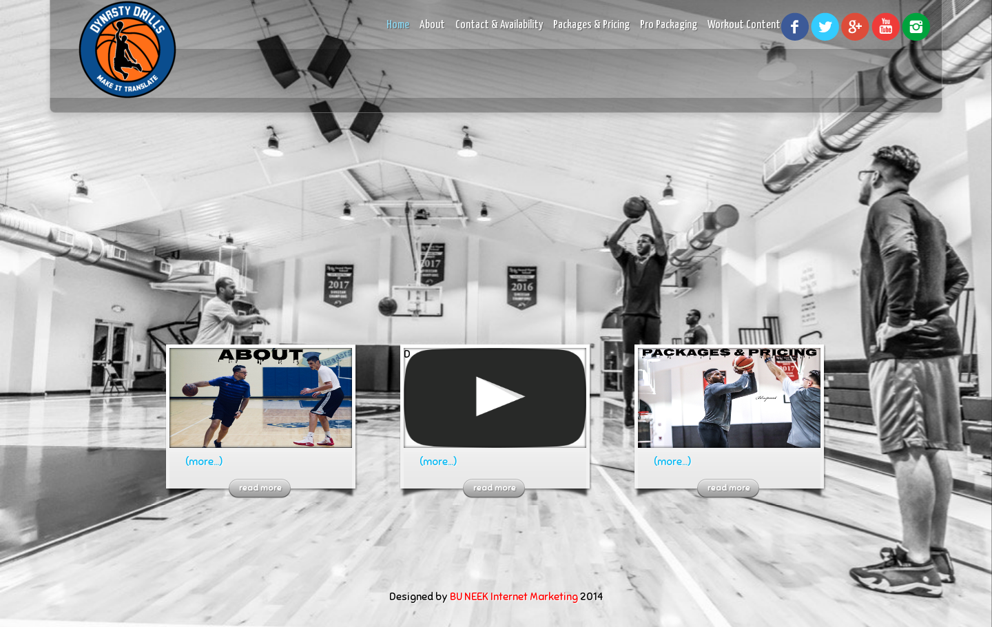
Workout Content (744, 25)
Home (397, 25)
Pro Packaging (668, 25)
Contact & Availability (499, 25)
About (432, 25)
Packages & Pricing (591, 25)
